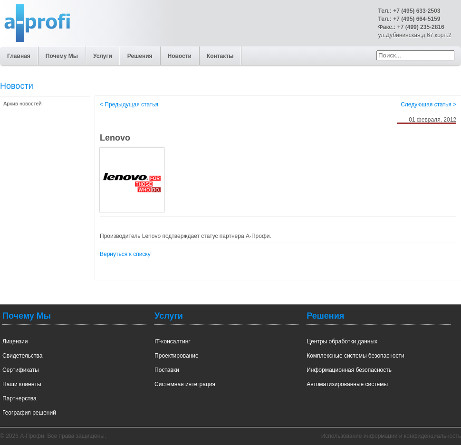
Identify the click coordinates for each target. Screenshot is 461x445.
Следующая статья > (428, 104)
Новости (180, 56)
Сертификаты (20, 370)
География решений (29, 412)
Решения (140, 56)
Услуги (102, 56)
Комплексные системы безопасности (355, 355)
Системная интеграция (184, 384)
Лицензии (15, 341)
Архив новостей (22, 103)
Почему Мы (62, 56)
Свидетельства (22, 355)
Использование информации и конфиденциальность (391, 436)
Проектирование (176, 355)
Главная (18, 56)
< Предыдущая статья (129, 104)
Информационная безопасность (349, 370)
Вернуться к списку (125, 254)
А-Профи (23, 56)
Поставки (166, 370)
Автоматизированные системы (347, 384)
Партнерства (19, 398)
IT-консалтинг (172, 341)
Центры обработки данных (342, 341)
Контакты (220, 56)
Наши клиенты (21, 384)
